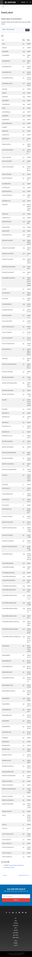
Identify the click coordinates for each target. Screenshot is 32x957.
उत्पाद (15, 920)
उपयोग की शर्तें (17, 954)
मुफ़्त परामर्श (15, 935)
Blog (15, 940)
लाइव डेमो (16, 930)
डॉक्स (16, 928)
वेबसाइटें (15, 943)
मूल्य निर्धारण (15, 925)
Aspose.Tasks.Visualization (16, 865)
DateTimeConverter (24, 875)
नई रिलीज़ (16, 923)
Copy (27, 30)
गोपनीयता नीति (12, 954)
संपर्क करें (20, 954)
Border (4, 875)
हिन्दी (23, 2)
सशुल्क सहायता (16, 937)
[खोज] (14, 7)
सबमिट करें (16, 900)
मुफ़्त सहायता (15, 932)
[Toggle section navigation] (29, 6)
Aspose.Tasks (10, 867)
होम (15, 918)
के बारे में (15, 945)
